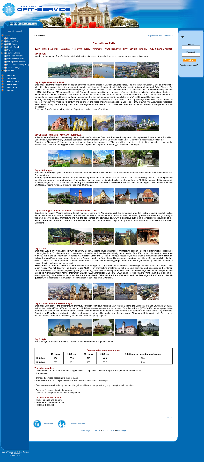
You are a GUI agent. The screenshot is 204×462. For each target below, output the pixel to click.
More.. (170, 417)
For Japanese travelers (16, 62)
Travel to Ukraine (7, 452)
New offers (11, 38)
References (12, 87)
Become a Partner (78, 424)
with (15, 452)
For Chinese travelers (15, 59)
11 (106, 430)
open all (11, 31)
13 (111, 430)
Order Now (48, 424)
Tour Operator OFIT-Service (19, 453)
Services (10, 70)
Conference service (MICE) (18, 65)
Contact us (11, 78)
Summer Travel (13, 41)
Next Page (121, 430)
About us (11, 76)
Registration (12, 84)
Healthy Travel (13, 47)
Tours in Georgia (13, 68)
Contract (10, 90)
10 (103, 430)
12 (108, 430)
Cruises (10, 50)
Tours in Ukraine (13, 53)
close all (19, 31)
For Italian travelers (14, 56)
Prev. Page (85, 430)
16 (113, 430)
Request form (13, 81)
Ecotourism (168, 36)
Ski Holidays (12, 44)
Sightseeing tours (155, 36)
